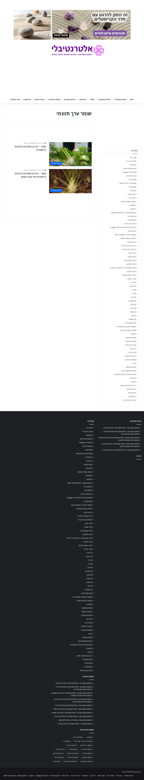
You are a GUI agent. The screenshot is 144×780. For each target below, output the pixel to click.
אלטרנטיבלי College (129, 172)
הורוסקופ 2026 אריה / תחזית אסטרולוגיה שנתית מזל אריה (121, 450)
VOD (92, 99)
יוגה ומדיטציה (131, 242)
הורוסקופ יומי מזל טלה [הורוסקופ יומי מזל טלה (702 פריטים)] (86, 745)
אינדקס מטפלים (69, 99)
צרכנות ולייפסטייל (130, 356)
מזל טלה (133, 297)
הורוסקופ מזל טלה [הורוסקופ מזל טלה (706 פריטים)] (87, 753)
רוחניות (133, 382)
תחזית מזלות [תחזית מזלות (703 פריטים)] (56, 761)
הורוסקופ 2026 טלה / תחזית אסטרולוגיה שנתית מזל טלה (121, 428)
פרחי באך (133, 349)
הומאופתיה (132, 205)
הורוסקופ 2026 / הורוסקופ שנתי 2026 (123, 213)
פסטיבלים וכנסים (130, 345)
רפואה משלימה (120, 99)
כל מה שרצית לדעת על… (128, 246)
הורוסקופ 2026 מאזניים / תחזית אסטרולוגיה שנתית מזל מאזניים (72, 713)
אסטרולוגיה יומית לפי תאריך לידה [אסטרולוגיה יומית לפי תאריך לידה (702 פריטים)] (83, 741)
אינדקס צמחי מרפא (130, 168)
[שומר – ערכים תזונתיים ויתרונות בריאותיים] (70, 154)
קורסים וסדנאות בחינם (129, 371)
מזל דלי (134, 294)
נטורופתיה (119, 776)
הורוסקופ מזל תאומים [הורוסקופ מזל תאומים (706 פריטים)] (86, 761)
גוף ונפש (133, 191)
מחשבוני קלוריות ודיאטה (128, 330)
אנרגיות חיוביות (131, 176)
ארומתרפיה (132, 187)
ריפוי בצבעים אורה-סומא (128, 385)
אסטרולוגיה (132, 180)
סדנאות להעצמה (130, 341)
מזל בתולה (132, 286)
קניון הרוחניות (39, 99)
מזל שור (133, 316)
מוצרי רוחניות (131, 279)
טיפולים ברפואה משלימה (128, 238)
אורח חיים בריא (131, 161)
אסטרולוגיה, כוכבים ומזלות (127, 183)
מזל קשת (133, 312)
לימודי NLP (132, 253)
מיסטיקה (83, 99)
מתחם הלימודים (54, 99)
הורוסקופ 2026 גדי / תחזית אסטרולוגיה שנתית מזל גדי (75, 724)
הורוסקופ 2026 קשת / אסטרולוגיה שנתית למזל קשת (76, 720)
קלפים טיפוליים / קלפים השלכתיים (125, 374)
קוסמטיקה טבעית (130, 360)
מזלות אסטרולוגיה (130, 323)
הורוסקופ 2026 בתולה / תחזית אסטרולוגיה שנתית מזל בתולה (72, 709)
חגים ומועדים (132, 231)
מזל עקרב (133, 308)
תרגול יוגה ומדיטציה (129, 400)
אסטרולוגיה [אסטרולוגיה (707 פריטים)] (89, 737)
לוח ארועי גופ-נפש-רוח (129, 249)
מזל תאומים (132, 319)
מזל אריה (133, 282)
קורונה (134, 363)
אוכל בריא (133, 157)
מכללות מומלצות (130, 338)
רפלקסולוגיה (132, 396)
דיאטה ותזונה (132, 194)
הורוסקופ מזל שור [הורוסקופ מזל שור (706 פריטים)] (59, 757)
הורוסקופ (27, 99)
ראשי (132, 99)
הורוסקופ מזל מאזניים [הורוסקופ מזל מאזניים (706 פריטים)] (73, 753)
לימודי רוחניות (131, 271)
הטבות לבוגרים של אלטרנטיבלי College (123, 227)
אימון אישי (133, 165)
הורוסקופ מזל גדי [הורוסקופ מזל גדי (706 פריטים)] (73, 749)
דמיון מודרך (132, 198)
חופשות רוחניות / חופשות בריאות (125, 235)
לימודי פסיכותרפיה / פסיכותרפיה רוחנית (123, 268)
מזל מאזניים (132, 301)
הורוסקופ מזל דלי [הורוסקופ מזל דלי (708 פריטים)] (60, 749)
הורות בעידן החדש (130, 224)
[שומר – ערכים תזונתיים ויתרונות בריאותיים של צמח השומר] (70, 181)
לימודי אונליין (132, 257)
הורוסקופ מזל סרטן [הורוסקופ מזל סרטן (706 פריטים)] (58, 753)
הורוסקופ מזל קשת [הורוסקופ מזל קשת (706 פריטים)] (73, 757)
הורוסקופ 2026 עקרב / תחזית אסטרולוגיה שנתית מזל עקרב (73, 716)
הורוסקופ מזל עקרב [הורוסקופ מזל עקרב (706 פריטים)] (87, 757)
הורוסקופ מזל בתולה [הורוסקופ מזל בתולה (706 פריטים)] (87, 749)
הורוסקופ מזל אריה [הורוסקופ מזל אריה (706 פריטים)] (71, 745)
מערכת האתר (40, 143)
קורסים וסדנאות (131, 367)
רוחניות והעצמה (105, 99)
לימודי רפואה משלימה (129, 275)
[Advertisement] (119, 480)
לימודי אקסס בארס (130, 260)
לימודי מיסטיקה (131, 264)
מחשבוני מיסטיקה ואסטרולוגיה (126, 327)
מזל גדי (134, 290)
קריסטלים (133, 378)
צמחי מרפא (132, 352)
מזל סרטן (133, 305)
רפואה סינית (132, 393)
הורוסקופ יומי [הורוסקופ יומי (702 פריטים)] (67, 741)
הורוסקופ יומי (132, 216)
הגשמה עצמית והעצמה (128, 202)
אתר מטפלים (15, 99)
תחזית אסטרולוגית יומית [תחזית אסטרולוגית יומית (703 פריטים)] (70, 761)
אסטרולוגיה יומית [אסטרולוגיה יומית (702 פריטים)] (78, 737)
